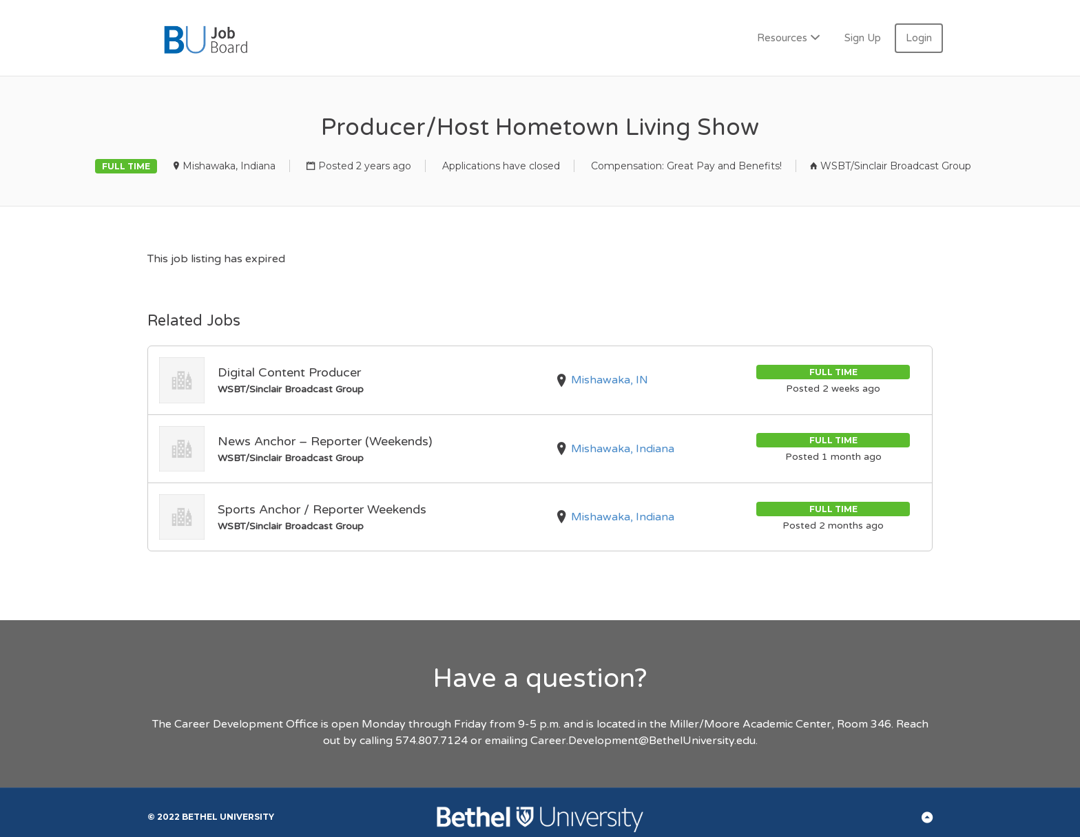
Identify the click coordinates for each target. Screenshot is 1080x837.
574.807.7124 (431, 741)
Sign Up (862, 38)
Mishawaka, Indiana (229, 166)
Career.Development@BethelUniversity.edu (643, 741)
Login (919, 38)
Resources (782, 38)
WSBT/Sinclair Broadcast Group (895, 166)
